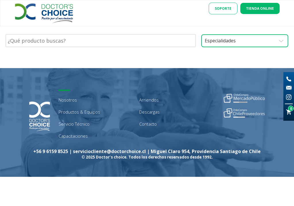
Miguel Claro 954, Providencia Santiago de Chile (206, 151)
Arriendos (149, 100)
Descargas (149, 112)
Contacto (148, 124)
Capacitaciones (73, 136)
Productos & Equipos (79, 112)
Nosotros (68, 100)
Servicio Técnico (74, 124)
